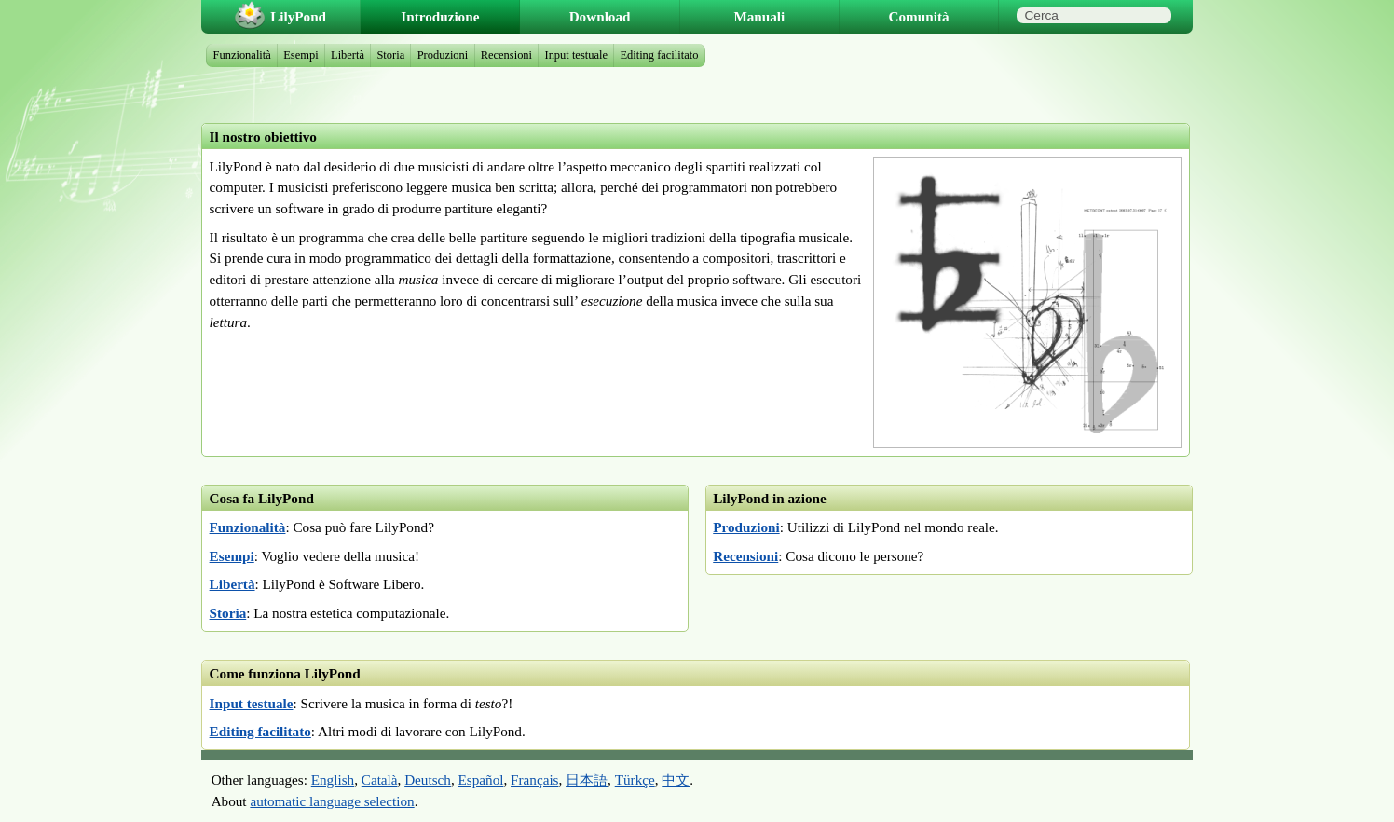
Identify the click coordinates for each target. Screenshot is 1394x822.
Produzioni (746, 527)
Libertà (232, 584)
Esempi (232, 556)
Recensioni (745, 556)
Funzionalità (248, 527)
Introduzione (440, 16)
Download (600, 16)
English (332, 780)
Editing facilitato (260, 731)
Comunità (919, 16)
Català (380, 780)
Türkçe (635, 780)
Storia (228, 613)
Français (534, 780)
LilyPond (298, 16)
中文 (676, 780)
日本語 (587, 780)
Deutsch (427, 780)
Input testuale (252, 703)
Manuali (759, 16)
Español (481, 780)
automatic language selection (332, 801)
